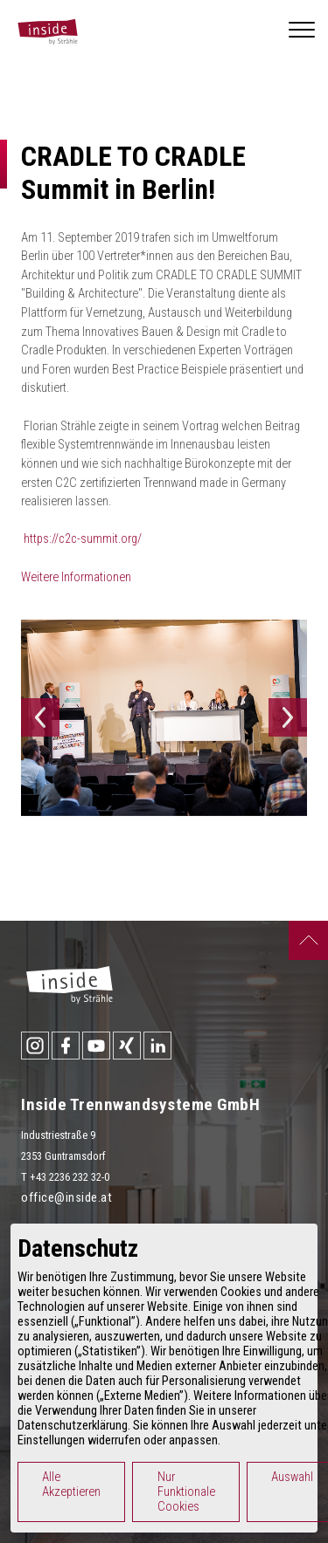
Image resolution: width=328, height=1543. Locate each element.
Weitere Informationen (76, 577)
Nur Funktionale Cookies (186, 1492)
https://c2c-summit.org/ (83, 538)
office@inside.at (66, 1197)
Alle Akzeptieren (71, 1484)
